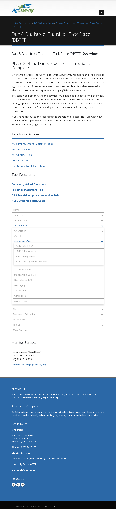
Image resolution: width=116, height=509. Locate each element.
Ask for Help (20, 301)
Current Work (58, 220)
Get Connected (58, 226)
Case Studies (20, 235)
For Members (58, 319)
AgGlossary (20, 290)
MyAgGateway (20, 330)
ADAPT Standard (23, 269)
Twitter (23, 485)
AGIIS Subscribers (25, 245)
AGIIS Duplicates (21, 149)
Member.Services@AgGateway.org (29, 364)
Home (16, 209)
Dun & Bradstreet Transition (28, 165)
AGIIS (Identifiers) (58, 241)
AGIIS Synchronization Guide (28, 200)
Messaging (19, 285)
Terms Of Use (46, 506)
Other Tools (20, 295)
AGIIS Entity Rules (22, 154)
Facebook (14, 485)
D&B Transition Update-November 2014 (35, 195)
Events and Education (58, 314)
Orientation (58, 231)
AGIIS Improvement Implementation (33, 143)
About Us (58, 215)
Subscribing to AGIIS (26, 256)
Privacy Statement (59, 506)
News (58, 309)
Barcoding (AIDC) (23, 279)
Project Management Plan (27, 189)
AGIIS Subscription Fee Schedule (32, 261)
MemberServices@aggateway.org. (41, 397)
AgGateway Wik (28, 464)
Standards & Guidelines (26, 274)
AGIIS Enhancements (26, 251)
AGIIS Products (20, 160)
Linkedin (18, 485)
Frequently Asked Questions (29, 184)
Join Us (58, 325)
